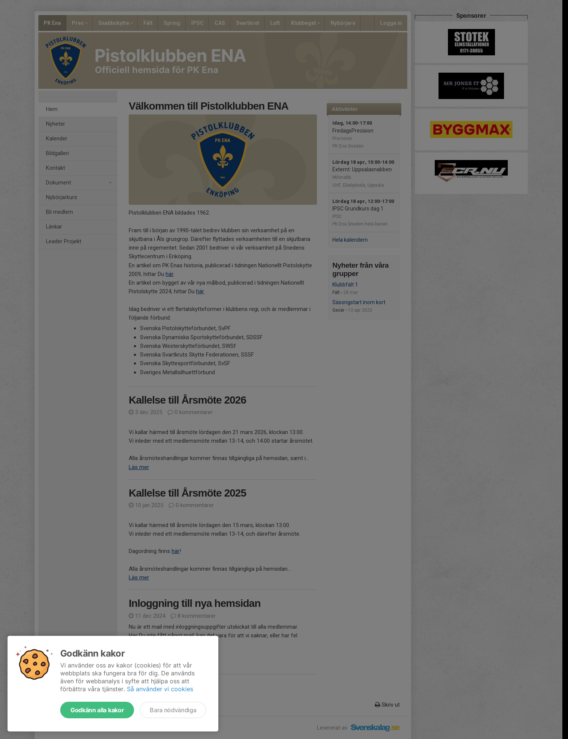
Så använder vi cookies (160, 689)
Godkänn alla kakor (97, 710)
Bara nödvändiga (173, 710)
